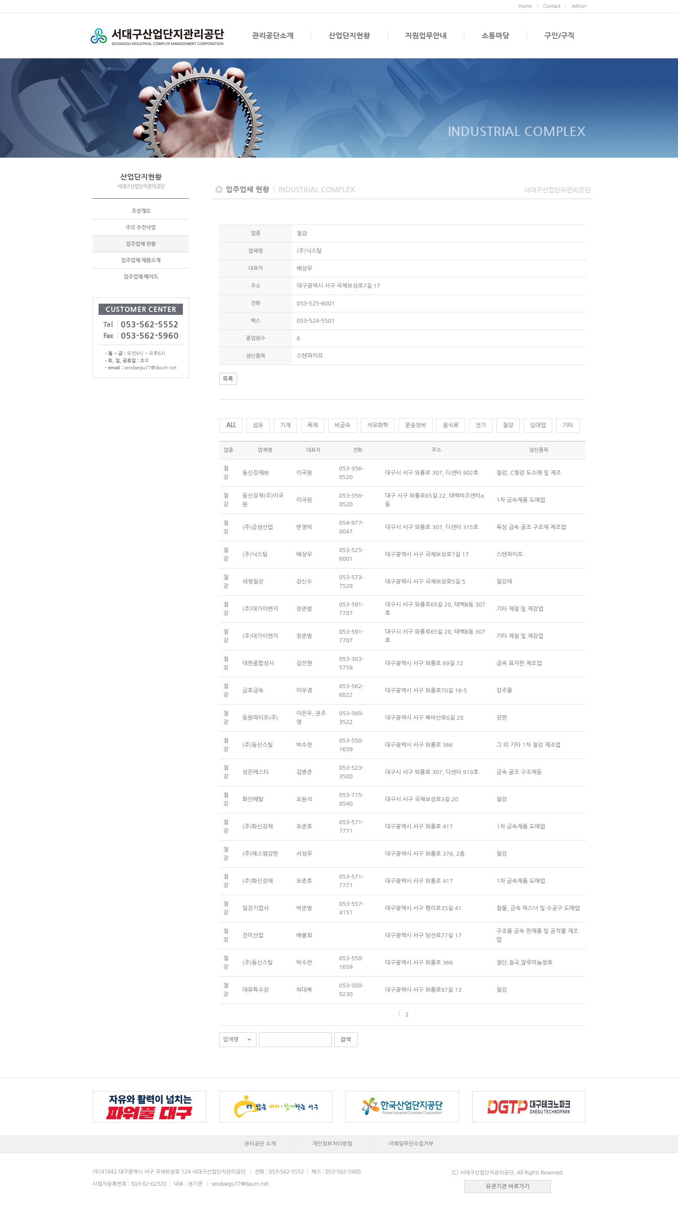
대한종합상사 (258, 663)
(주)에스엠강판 (260, 854)
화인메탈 (253, 799)
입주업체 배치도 (141, 276)
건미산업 (253, 935)
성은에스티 (256, 772)
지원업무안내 (426, 35)
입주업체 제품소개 (140, 260)
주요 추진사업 (141, 227)
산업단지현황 (349, 35)
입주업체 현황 (141, 244)
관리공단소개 (273, 35)
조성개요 (140, 211)
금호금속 (253, 690)
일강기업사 (256, 908)
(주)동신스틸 (258, 745)
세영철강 (253, 581)
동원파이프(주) (260, 717)
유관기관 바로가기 (507, 1186)
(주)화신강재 (258, 826)
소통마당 (495, 35)
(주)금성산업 (258, 527)
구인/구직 (559, 35)
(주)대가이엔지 (260, 609)
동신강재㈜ (256, 473)
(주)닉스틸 (255, 554)
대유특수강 (256, 990)
